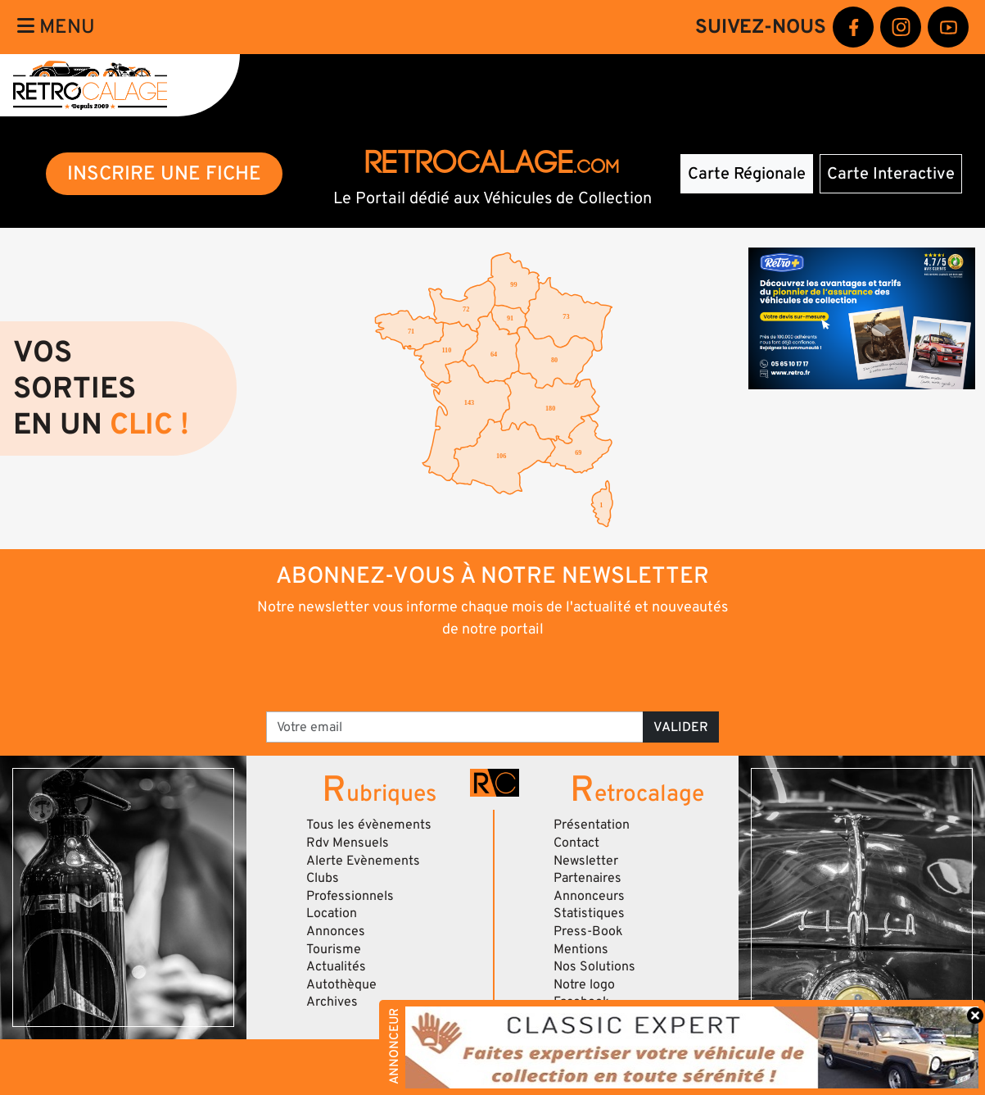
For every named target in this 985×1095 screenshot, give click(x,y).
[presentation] (470, 673)
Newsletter (585, 861)
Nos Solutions (594, 966)
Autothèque (341, 984)
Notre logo (584, 984)
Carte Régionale (747, 173)
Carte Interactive (891, 173)
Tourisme (333, 949)
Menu (56, 26)
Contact (576, 843)
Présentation (591, 825)
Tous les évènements (369, 825)
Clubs (322, 878)
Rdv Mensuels (347, 843)
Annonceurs (589, 896)
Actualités (336, 966)
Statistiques (589, 913)
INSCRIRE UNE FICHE (164, 173)
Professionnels (350, 896)
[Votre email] (455, 727)
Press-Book (588, 931)
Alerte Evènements (363, 861)
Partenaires (587, 878)
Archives (332, 1002)
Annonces (335, 931)
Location (331, 913)
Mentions (580, 949)
